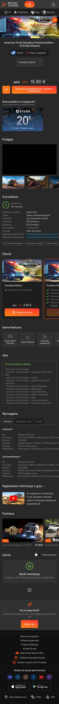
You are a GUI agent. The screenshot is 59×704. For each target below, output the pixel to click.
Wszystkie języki (45, 555)
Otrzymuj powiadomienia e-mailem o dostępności (34, 89)
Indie (28, 231)
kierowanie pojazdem (34, 243)
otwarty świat (52, 243)
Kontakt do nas (29, 648)
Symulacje (36, 231)
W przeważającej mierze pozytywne (42, 234)
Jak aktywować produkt (37, 218)
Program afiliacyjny (29, 644)
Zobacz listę (31, 212)
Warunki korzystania (29, 636)
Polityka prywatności (29, 640)
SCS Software (32, 221)
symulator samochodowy (13, 243)
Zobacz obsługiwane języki (38, 215)
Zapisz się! (29, 624)
